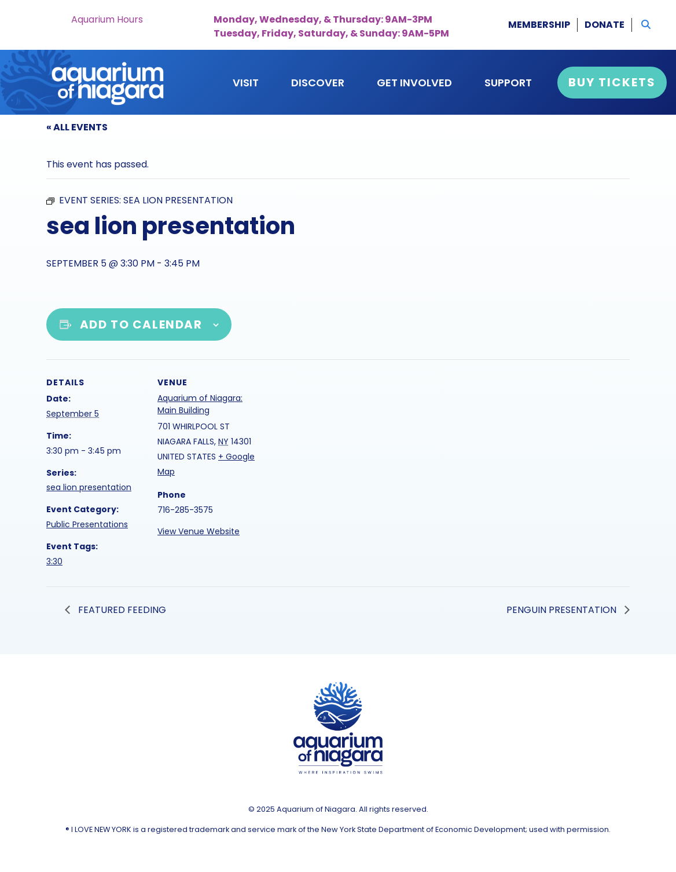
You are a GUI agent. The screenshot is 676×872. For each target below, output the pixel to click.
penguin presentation (562, 609)
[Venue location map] (330, 439)
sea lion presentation (88, 487)
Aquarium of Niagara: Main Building (200, 404)
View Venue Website (198, 531)
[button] (646, 24)
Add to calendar (141, 324)
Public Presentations (87, 524)
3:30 (54, 561)
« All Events (77, 127)
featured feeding (121, 609)
